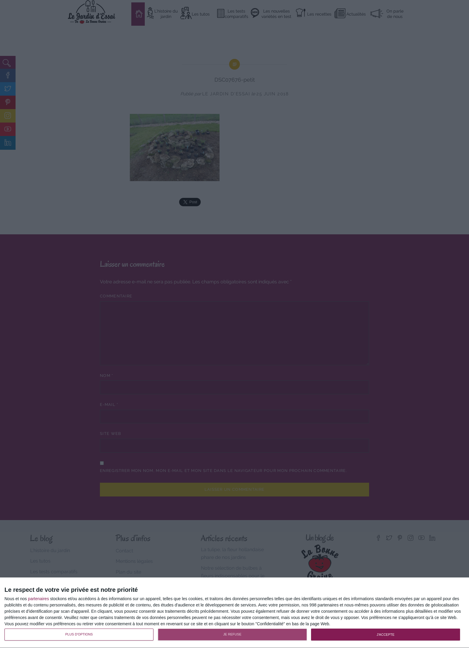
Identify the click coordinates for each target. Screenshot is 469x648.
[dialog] (234, 613)
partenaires (38, 599)
